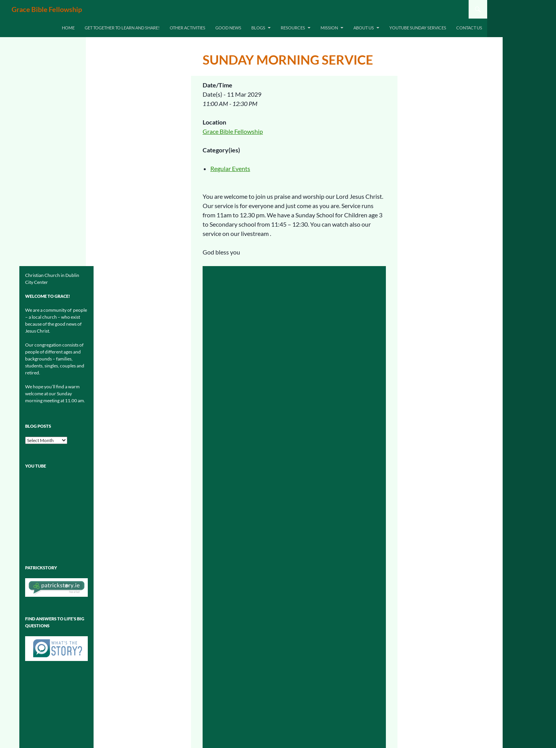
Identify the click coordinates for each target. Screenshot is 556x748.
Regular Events (230, 168)
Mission (329, 27)
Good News (228, 27)
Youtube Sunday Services (417, 27)
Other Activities (187, 27)
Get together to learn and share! (122, 27)
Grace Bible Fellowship (47, 9)
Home (68, 27)
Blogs (258, 27)
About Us (363, 27)
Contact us (469, 27)
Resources (293, 27)
